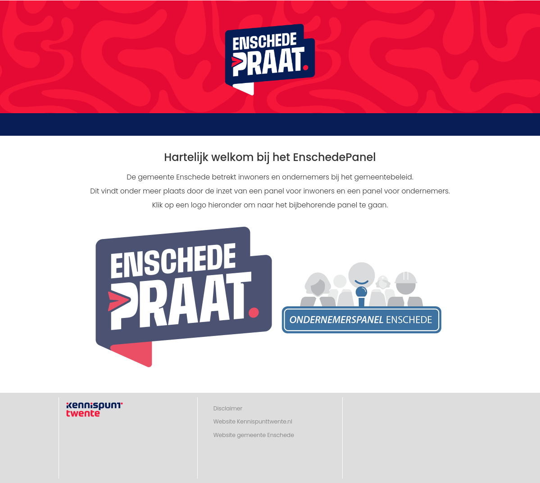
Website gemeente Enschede (253, 435)
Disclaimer (227, 408)
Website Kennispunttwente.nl (252, 421)
